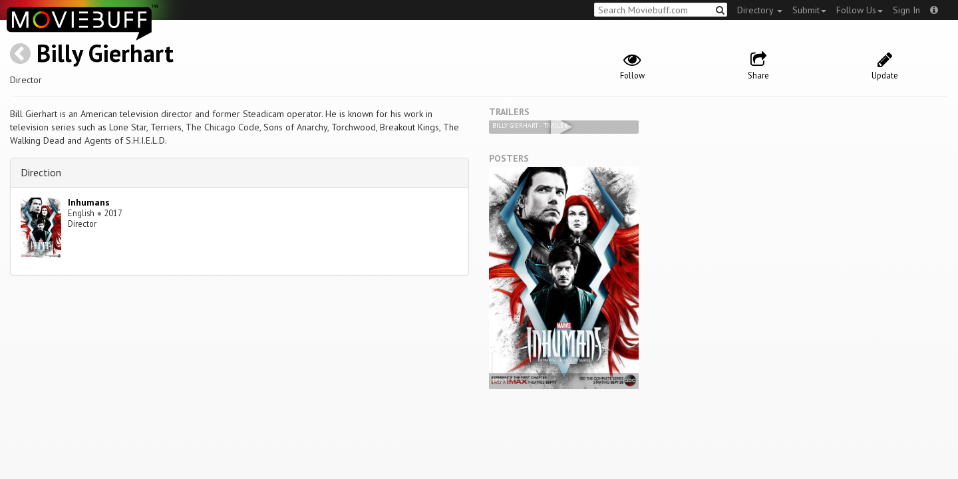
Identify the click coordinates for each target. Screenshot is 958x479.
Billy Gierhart (105, 53)
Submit (809, 10)
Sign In (906, 10)
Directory (759, 10)
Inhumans (89, 202)
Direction (41, 172)
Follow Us (859, 10)
